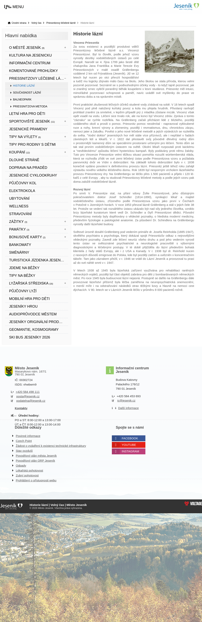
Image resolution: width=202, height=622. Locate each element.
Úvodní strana (186, 6)
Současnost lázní (27, 92)
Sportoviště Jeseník (32, 121)
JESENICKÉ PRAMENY (28, 129)
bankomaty (20, 245)
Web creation (193, 503)
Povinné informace (28, 436)
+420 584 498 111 (27, 391)
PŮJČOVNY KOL (22, 183)
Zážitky (18, 222)
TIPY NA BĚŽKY (22, 276)
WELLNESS (18, 206)
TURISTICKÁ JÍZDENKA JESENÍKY (37, 260)
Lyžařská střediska (31, 283)
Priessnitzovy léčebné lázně (61, 23)
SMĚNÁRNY (19, 252)
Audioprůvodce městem (33, 314)
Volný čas (36, 23)
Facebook (130, 438)
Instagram (130, 451)
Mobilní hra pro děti (29, 299)
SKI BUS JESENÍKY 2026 (29, 337)
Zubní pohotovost (27, 475)
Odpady (21, 465)
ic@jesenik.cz (126, 400)
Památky (19, 229)
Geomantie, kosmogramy (34, 330)
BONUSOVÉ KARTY (27, 237)
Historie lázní (24, 85)
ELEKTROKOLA (22, 191)
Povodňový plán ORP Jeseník (35, 460)
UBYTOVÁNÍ (19, 198)
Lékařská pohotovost (29, 470)
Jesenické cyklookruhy (33, 175)
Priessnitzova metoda (30, 106)
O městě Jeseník (26, 48)
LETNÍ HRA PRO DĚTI (27, 114)
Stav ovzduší (24, 450)
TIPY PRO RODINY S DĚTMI (32, 145)
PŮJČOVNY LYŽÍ (22, 291)
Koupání (19, 152)
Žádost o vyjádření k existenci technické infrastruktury (51, 445)
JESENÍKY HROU (23, 306)
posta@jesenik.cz (28, 396)
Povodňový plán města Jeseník (36, 455)
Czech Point (24, 440)
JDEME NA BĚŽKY (24, 268)
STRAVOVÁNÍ (20, 214)
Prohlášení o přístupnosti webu (36, 480)
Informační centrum (29, 63)
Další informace (128, 408)
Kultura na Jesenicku (30, 55)
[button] (14, 7)
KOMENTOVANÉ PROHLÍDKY (33, 71)
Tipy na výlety (25, 137)
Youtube (129, 444)
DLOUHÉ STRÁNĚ (24, 160)
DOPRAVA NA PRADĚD (28, 168)
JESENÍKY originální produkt (37, 322)
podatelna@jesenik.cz (30, 400)
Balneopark (22, 99)
